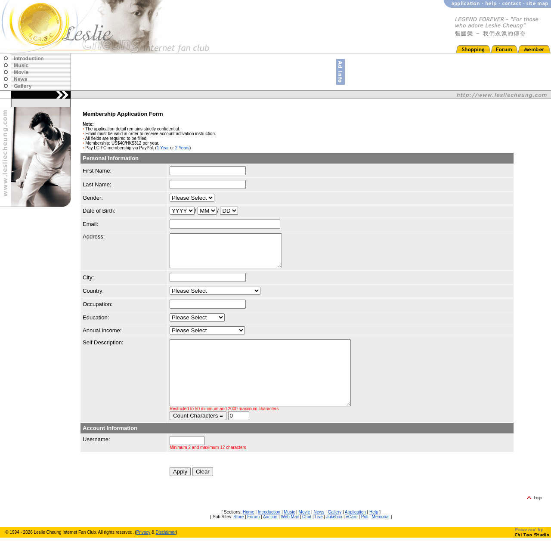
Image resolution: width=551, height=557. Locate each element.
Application (355, 531)
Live (318, 536)
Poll (364, 536)
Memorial (381, 536)
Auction (270, 536)
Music (289, 531)
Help (373, 531)
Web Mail (290, 536)
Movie (304, 531)
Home (248, 531)
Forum (253, 536)
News (318, 531)
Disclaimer (166, 551)
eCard (351, 536)
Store (238, 536)
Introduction (269, 531)
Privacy (143, 551)
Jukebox (334, 536)
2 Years (182, 147)
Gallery (335, 531)
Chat (306, 536)
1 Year (163, 147)
